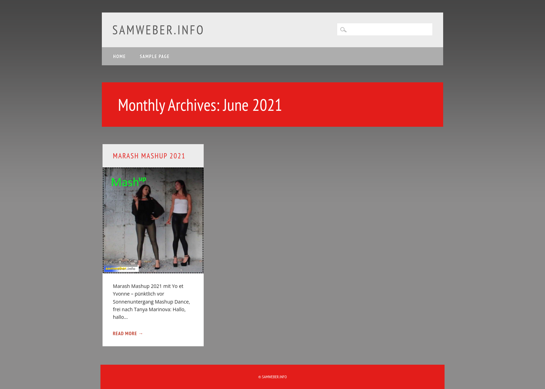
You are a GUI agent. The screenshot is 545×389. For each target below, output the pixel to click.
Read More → (128, 333)
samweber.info (158, 30)
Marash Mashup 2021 (149, 155)
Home (119, 56)
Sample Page (155, 56)
